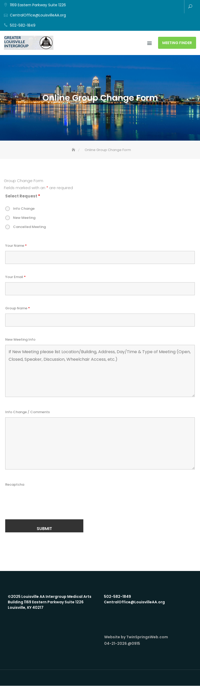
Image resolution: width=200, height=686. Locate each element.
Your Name (16, 245)
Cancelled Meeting (29, 227)
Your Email (15, 277)
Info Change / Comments (27, 412)
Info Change (24, 208)
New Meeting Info (20, 339)
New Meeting (24, 217)
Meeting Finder (177, 43)
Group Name (17, 308)
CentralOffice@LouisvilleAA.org (38, 15)
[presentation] (44, 500)
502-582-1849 (22, 25)
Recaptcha (14, 484)
